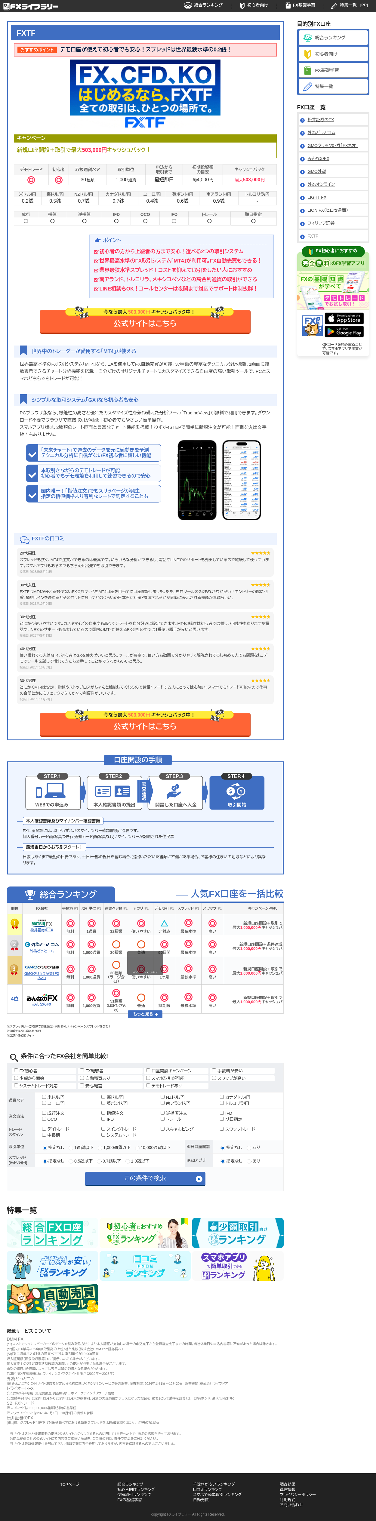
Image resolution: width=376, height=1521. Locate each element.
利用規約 (287, 1500)
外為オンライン (321, 184)
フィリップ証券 (321, 223)
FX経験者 (91, 1070)
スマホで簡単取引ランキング (217, 1494)
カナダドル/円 (235, 1097)
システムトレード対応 (36, 1085)
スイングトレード (118, 1129)
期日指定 (231, 1119)
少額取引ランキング (134, 1494)
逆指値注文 (174, 1113)
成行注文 (53, 1113)
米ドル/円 (53, 1097)
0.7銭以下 (111, 1161)
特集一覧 (348, 5)
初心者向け (257, 5)
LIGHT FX (317, 197)
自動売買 (201, 1500)
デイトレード (55, 1129)
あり (255, 1147)
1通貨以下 (83, 1147)
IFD (226, 1113)
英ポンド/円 (114, 1103)
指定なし (56, 1147)
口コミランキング (207, 1489)
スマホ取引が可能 (165, 1078)
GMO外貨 (317, 171)
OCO (49, 1119)
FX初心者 (26, 1070)
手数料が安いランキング (214, 1484)
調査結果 (287, 1484)
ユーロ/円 (53, 1103)
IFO (107, 1119)
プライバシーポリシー (298, 1494)
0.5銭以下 (83, 1161)
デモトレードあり (164, 1085)
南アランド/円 (176, 1103)
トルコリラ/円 (234, 1103)
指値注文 (112, 1113)
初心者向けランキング (136, 1489)
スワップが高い (229, 1078)
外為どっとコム (322, 132)
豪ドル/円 (112, 1097)
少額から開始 (29, 1078)
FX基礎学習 (304, 5)
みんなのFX (319, 158)
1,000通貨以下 (116, 1147)
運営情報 (287, 1489)
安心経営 (91, 1085)
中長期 (51, 1135)
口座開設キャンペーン (169, 1070)
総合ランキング (208, 5)
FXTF (313, 236)
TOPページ (69, 1484)
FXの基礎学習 (129, 1500)
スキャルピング (177, 1129)
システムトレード (119, 1135)
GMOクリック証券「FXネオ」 (333, 145)
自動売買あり (95, 1078)
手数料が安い (227, 1070)
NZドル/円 (173, 1097)
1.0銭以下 (139, 1161)
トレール (171, 1119)
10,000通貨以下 (155, 1147)
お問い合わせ (291, 1505)
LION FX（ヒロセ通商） (328, 210)
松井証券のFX (321, 119)
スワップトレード (237, 1129)
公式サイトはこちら (149, 319)
